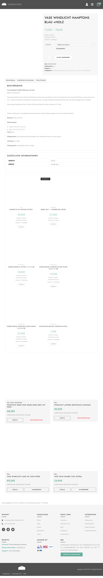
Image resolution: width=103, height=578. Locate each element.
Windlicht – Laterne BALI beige (53, 210)
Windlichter (53, 207)
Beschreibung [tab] (10, 80)
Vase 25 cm (74, 70)
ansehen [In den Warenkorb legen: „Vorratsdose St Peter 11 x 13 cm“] (21, 284)
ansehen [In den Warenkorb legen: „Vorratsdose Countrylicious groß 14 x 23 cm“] (21, 346)
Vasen (12, 403)
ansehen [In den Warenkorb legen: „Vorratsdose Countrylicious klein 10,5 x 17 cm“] (53, 286)
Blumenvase (58, 70)
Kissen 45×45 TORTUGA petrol (21, 210)
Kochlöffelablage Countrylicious (53, 326)
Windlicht (87, 70)
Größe (48, 45)
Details (15, 420)
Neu (51, 68)
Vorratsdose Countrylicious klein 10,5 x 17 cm (53, 268)
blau (53, 70)
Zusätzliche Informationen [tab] (25, 80)
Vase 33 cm (81, 70)
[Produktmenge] (49, 57)
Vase (69, 70)
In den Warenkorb (63, 57)
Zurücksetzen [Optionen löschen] (60, 49)
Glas (63, 70)
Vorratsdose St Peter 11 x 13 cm (21, 267)
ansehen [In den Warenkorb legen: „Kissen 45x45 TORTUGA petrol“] (21, 227)
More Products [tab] (41, 80)
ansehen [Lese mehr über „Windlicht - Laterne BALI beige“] (53, 224)
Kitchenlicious (21, 265)
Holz (66, 70)
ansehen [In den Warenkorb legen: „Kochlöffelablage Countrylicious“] (53, 344)
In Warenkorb (36, 490)
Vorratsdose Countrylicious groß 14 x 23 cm (21, 327)
